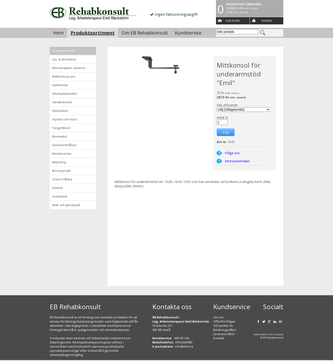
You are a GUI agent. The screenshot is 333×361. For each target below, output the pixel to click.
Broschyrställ (61, 171)
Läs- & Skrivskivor (64, 59)
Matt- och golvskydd (66, 205)
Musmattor (59, 136)
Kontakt (218, 338)
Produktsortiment (93, 33)
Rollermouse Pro (63, 76)
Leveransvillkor (224, 334)
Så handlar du (223, 325)
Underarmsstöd (63, 51)
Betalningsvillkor (224, 330)
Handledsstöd (62, 102)
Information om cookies (268, 334)
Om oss (218, 317)
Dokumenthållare (64, 145)
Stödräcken (60, 111)
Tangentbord (61, 128)
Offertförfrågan (224, 321)
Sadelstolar (60, 85)
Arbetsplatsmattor (64, 93)
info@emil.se (184, 346)
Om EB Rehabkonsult (145, 33)
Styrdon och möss (64, 119)
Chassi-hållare (62, 179)
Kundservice (188, 33)
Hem (58, 33)
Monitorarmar (61, 153)
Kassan (267, 21)
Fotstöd (57, 188)
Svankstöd (59, 196)
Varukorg (232, 21)
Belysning (59, 162)
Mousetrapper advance (68, 68)
